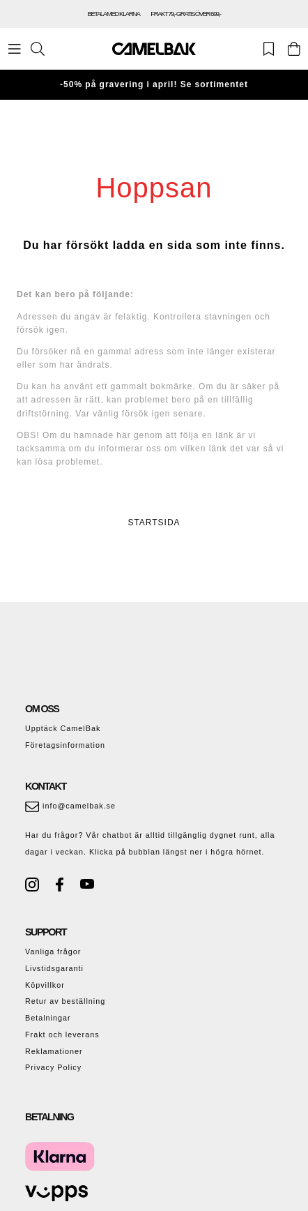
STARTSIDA (154, 522)
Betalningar (48, 1018)
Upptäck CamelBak (62, 728)
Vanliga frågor (53, 951)
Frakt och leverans (62, 1034)
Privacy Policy (53, 1067)
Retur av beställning (65, 1001)
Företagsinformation (65, 745)
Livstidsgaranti (54, 968)
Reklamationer (54, 1051)
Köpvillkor (45, 985)
